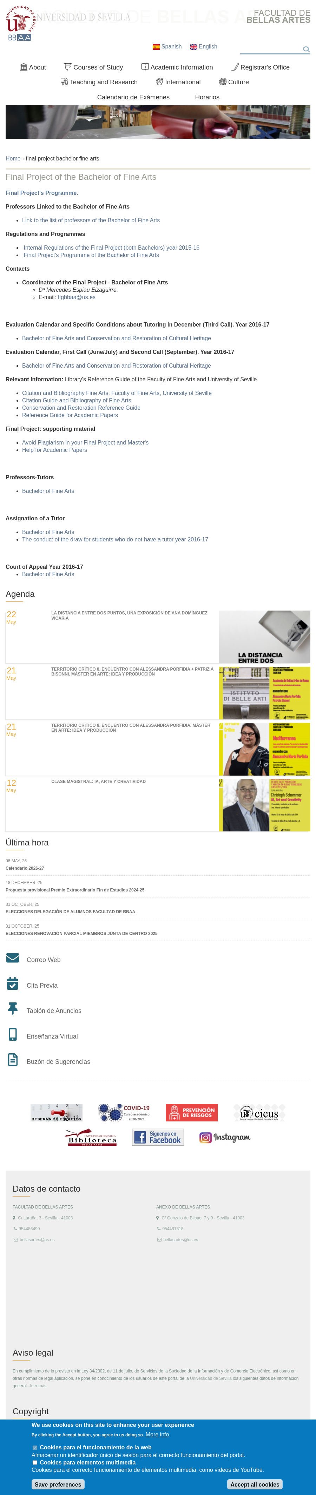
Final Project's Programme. (42, 193)
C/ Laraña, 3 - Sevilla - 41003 (45, 1218)
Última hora (27, 842)
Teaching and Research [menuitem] (102, 83)
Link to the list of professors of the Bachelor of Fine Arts (92, 220)
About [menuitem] (36, 69)
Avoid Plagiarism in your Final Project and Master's (86, 443)
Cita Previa (42, 985)
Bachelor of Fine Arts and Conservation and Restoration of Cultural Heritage (117, 338)
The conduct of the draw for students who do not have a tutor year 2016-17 (115, 539)
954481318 (172, 1228)
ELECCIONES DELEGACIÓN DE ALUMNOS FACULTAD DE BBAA (70, 911)
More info (157, 1434)
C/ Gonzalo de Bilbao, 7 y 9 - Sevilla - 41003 (203, 1218)
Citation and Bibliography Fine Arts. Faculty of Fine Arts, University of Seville (117, 393)
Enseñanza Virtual (52, 1036)
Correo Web (44, 959)
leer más (38, 1385)
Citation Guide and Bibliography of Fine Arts (77, 400)
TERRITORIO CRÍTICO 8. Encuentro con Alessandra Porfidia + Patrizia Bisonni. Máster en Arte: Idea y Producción (132, 672)
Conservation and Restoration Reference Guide (82, 408)
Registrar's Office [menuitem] (263, 69)
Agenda (20, 594)
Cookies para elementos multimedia (88, 1463)
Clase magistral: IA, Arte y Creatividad (98, 781)
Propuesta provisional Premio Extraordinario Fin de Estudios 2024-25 (75, 890)
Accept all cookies (254, 1485)
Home (13, 159)
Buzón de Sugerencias (58, 1061)
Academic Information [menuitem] (180, 69)
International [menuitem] (181, 83)
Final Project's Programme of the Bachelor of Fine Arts (91, 255)
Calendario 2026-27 (25, 868)
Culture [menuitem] (237, 83)
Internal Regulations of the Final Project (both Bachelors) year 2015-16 (111, 248)
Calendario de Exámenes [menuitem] (133, 97)
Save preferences (58, 1485)
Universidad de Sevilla (211, 1378)
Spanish (168, 47)
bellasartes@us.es (37, 1239)
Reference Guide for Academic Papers (70, 415)
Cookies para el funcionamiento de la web (95, 1447)
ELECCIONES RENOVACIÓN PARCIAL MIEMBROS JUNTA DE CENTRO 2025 (82, 933)
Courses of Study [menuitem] (96, 69)
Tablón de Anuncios (54, 1010)
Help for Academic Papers (54, 450)
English (203, 47)
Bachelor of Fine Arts (49, 491)
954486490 (29, 1228)
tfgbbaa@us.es (77, 297)
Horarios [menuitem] (207, 97)
